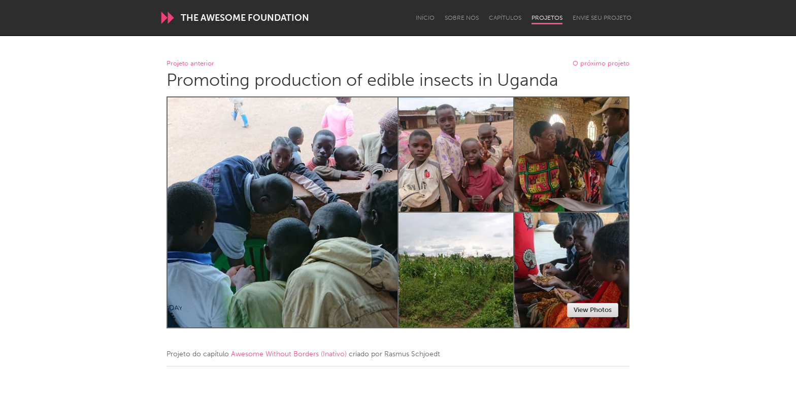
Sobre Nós (462, 17)
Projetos (547, 17)
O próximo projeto (601, 63)
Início (425, 17)
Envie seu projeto (602, 17)
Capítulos (505, 17)
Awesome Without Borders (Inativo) (289, 354)
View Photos (593, 310)
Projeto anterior (190, 63)
